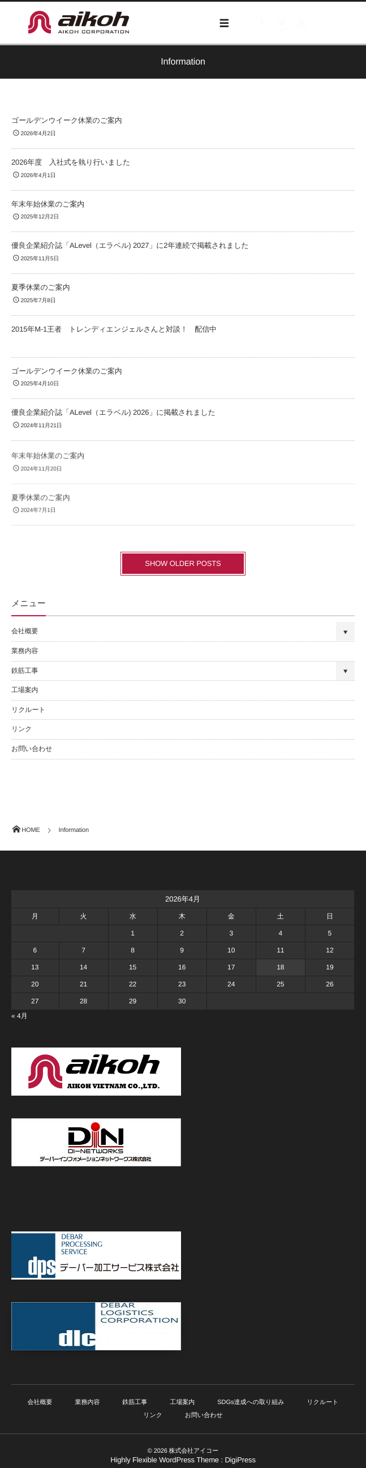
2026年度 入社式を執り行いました (70, 162)
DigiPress (240, 1460)
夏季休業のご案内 (40, 288)
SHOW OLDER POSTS (183, 563)
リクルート (28, 710)
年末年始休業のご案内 (47, 204)
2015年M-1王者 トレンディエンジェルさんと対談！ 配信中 (114, 329)
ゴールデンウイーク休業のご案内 (66, 121)
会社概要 (24, 631)
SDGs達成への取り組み (250, 1402)
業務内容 (24, 651)
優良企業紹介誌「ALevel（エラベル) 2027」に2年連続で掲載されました (130, 246)
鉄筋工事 (24, 671)
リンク (21, 729)
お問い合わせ (31, 749)
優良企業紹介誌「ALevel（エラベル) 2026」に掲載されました (113, 413)
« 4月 (19, 1016)
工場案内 (24, 690)
